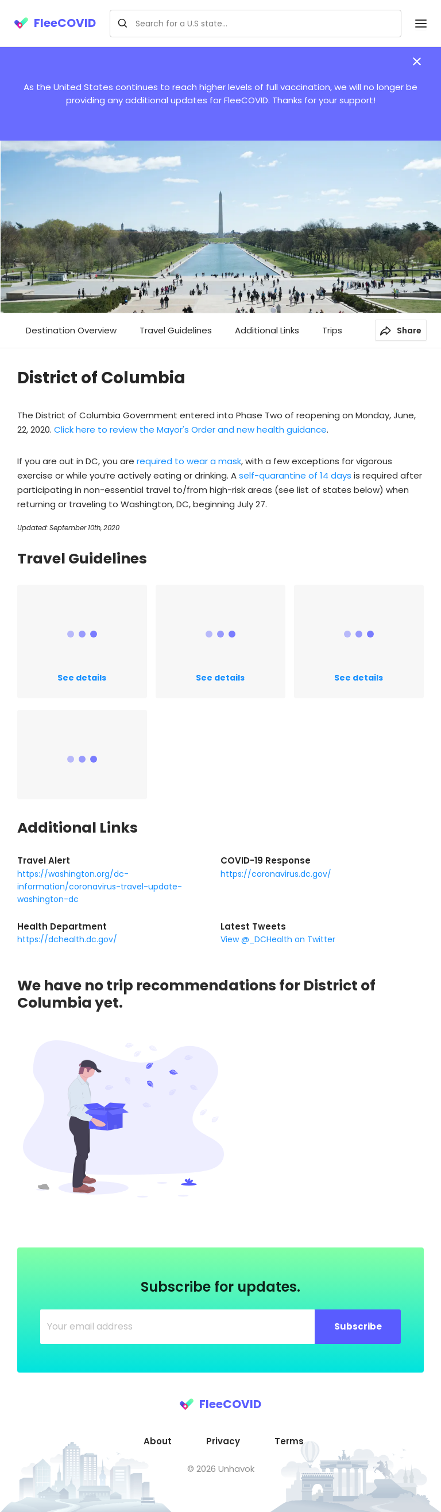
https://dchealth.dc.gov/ (67, 939)
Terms (289, 1441)
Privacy (223, 1441)
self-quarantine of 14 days (295, 475)
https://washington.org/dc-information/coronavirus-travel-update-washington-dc (99, 886)
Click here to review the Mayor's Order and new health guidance (190, 429)
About (158, 1441)
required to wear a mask (189, 461)
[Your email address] (177, 1326)
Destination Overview (71, 330)
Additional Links (267, 330)
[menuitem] (158, 1441)
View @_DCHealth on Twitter (277, 939)
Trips (332, 330)
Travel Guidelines (176, 330)
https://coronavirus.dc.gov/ (275, 874)
